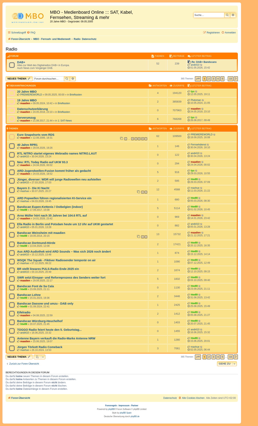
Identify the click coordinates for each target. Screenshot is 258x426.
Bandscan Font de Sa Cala (35, 286)
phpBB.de (135, 416)
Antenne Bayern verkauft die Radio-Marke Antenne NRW (56, 338)
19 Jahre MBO (27, 100)
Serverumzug (26, 117)
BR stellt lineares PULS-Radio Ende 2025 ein (48, 269)
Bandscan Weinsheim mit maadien (41, 232)
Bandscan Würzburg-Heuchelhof (39, 321)
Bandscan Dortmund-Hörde (36, 243)
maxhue (24, 191)
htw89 (194, 179)
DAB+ (21, 62)
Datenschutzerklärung (32, 109)
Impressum (124, 405)
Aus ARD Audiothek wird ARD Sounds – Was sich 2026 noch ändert (64, 251)
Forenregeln (111, 405)
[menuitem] (31, 32)
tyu (192, 91)
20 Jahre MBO (27, 91)
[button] (198, 78)
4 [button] (218, 78)
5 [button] (222, 78)
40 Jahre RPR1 (27, 144)
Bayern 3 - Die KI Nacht (33, 188)
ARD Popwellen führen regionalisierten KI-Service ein (54, 198)
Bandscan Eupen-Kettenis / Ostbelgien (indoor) (50, 206)
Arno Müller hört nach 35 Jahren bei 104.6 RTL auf (52, 215)
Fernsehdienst (198, 144)
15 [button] (230, 78)
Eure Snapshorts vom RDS (35, 134)
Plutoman (196, 100)
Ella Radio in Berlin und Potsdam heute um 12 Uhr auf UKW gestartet (65, 224)
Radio (11, 49)
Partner (134, 405)
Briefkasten (76, 94)
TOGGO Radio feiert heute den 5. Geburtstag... (49, 329)
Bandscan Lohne (29, 294)
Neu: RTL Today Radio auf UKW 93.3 (42, 162)
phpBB (111, 409)
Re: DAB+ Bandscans (203, 62)
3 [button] (213, 78)
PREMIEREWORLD (31, 94)
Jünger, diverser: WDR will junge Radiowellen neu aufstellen (59, 179)
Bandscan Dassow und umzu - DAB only (45, 303)
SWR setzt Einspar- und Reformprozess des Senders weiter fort (61, 277)
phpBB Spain (125, 413)
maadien (25, 103)
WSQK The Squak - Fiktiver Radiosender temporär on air (56, 260)
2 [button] (209, 78)
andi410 (195, 64)
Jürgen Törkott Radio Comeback (39, 347)
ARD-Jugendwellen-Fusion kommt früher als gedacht (54, 170)
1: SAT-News (65, 120)
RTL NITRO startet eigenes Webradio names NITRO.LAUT (57, 153)
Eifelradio (23, 312)
